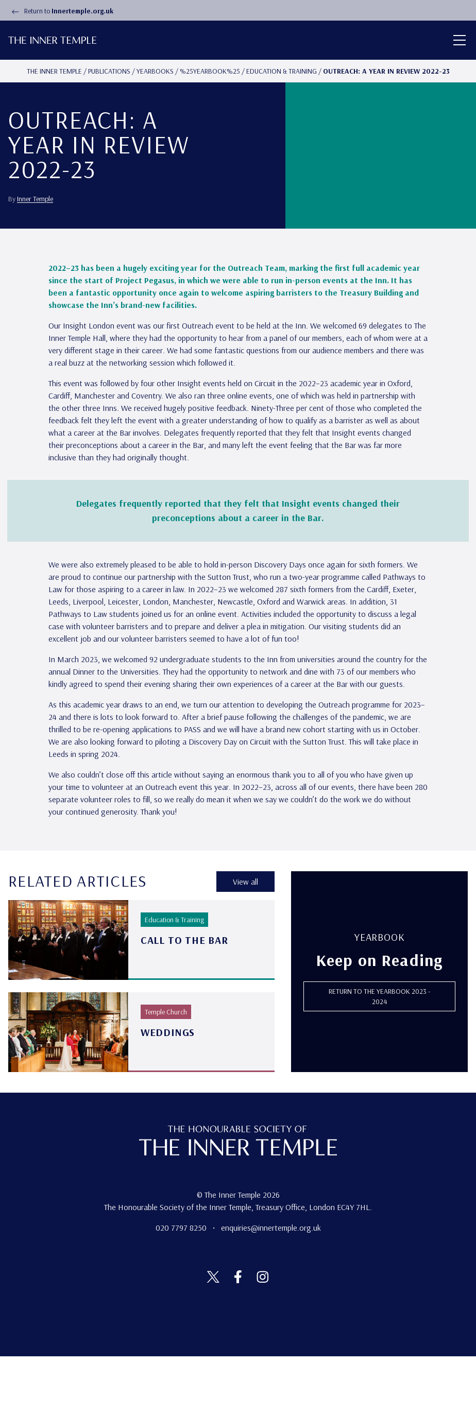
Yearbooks (155, 71)
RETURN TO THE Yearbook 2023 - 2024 (379, 1055)
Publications (109, 71)
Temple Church (166, 1070)
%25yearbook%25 (210, 71)
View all (245, 941)
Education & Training (281, 71)
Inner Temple (35, 228)
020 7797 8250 (182, 1286)
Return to (60, 10)
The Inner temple (54, 71)
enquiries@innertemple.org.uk (271, 1286)
